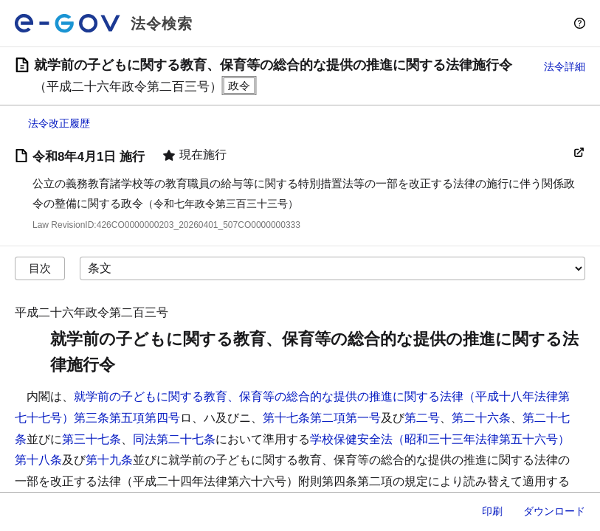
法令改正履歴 (59, 123)
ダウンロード (554, 511)
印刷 (492, 511)
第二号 (422, 418)
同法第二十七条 (174, 439)
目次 (40, 268)
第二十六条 (481, 418)
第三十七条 (91, 439)
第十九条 (109, 460)
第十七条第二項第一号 (322, 418)
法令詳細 (564, 66)
